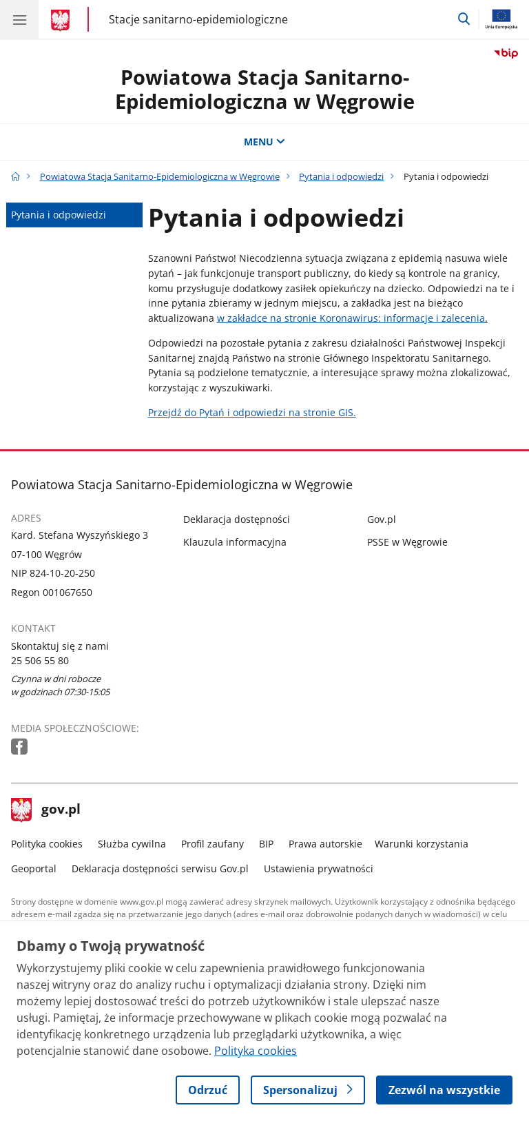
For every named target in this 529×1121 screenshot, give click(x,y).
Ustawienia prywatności (318, 868)
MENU (264, 141)
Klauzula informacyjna (235, 541)
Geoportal (33, 868)
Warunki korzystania (421, 843)
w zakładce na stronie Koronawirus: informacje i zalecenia (351, 318)
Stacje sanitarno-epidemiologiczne (198, 19)
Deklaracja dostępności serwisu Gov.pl (160, 868)
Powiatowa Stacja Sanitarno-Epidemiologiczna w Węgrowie (265, 88)
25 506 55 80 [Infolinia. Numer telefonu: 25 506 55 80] (40, 660)
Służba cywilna (132, 843)
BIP (266, 843)
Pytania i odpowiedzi (341, 176)
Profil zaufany (212, 843)
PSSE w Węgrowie (407, 541)
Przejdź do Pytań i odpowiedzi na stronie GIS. (252, 412)
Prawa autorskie (325, 843)
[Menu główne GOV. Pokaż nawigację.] (19, 19)
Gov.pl (381, 519)
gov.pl (46, 810)
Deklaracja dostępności (236, 519)
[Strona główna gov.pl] (62, 21)
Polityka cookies (47, 843)
